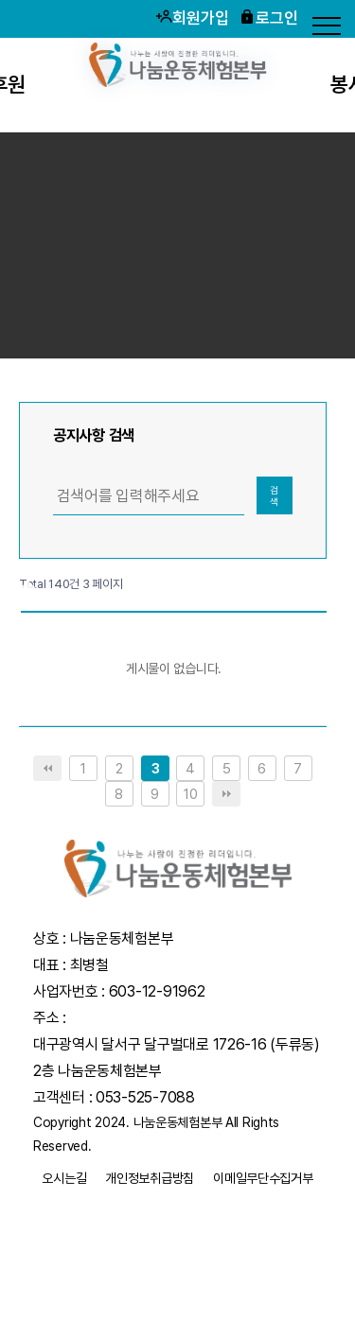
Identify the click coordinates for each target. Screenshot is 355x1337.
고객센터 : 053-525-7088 (114, 1097)
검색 (274, 495)
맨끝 (226, 794)
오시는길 (64, 1178)
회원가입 (192, 17)
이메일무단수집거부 (262, 1178)
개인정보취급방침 (149, 1178)
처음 (47, 768)
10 (190, 794)
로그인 (268, 17)
